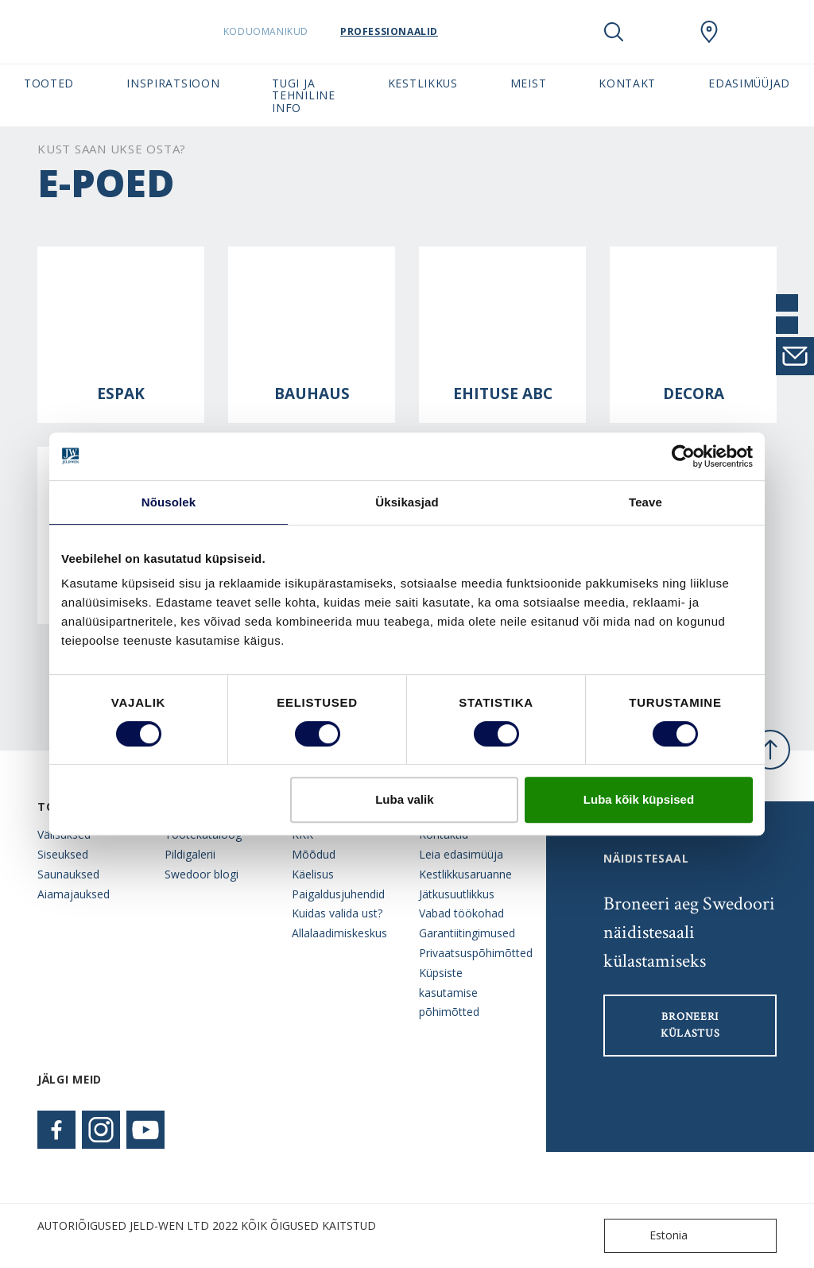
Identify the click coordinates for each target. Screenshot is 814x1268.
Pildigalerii (190, 854)
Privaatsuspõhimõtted (470, 952)
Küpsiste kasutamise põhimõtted (449, 992)
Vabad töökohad (461, 913)
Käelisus (313, 874)
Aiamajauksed (73, 894)
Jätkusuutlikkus (456, 894)
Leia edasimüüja (461, 854)
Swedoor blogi (201, 874)
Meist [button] (528, 83)
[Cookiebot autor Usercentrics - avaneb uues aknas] (683, 456)
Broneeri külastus (690, 1025)
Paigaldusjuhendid (338, 894)
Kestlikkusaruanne (465, 874)
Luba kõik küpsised (638, 799)
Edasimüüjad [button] (749, 83)
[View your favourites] (661, 32)
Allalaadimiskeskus (339, 932)
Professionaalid (404, 31)
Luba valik (404, 799)
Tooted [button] (49, 83)
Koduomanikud (281, 31)
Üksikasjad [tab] (406, 502)
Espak (121, 394)
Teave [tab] (645, 502)
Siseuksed (62, 854)
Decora (693, 394)
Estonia (649, 1236)
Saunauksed (68, 874)
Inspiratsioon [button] (172, 83)
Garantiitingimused (467, 932)
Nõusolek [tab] (168, 502)
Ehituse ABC (502, 394)
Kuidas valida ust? (337, 913)
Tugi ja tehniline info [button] (303, 95)
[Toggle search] (614, 32)
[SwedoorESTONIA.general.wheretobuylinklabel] (709, 32)
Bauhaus (312, 394)
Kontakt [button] (627, 83)
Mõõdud (313, 854)
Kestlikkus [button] (423, 83)
